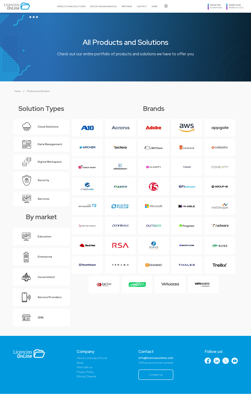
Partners (126, 6)
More (154, 6)
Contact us (155, 392)
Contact (142, 6)
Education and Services (103, 6)
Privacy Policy (84, 390)
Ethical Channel (86, 395)
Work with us (84, 385)
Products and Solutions (71, 6)
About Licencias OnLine (91, 376)
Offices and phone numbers (155, 380)
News (79, 380)
